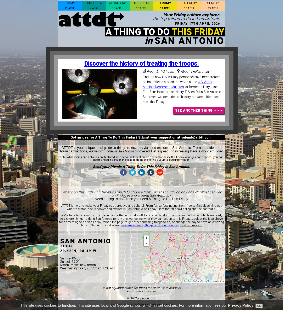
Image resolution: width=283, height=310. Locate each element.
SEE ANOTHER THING (198, 110)
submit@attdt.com (196, 137)
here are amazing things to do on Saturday (150, 225)
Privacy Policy (240, 305)
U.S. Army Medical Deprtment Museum (177, 84)
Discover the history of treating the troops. (141, 63)
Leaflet (187, 281)
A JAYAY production (141, 298)
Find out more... (191, 225)
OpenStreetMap (203, 281)
